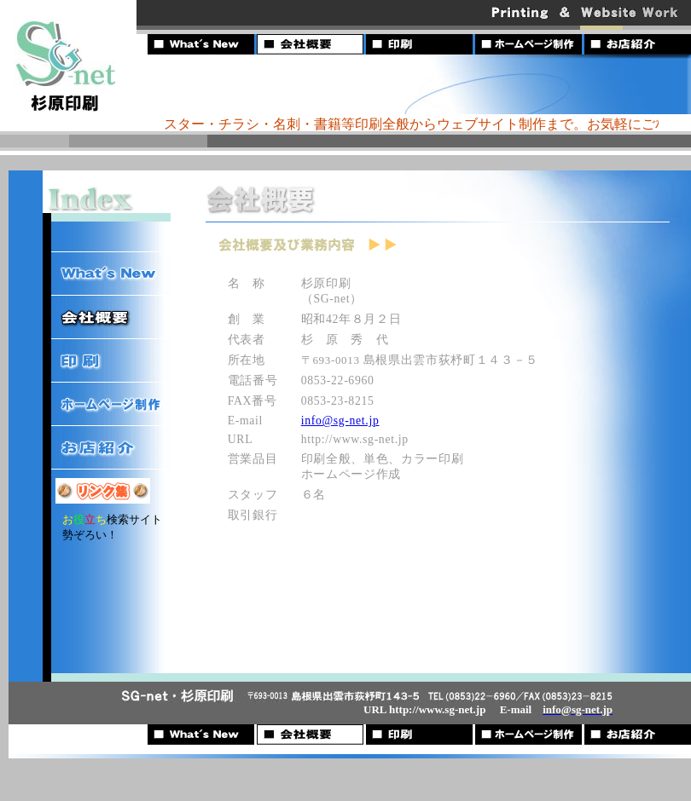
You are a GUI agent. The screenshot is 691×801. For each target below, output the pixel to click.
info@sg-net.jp (340, 420)
